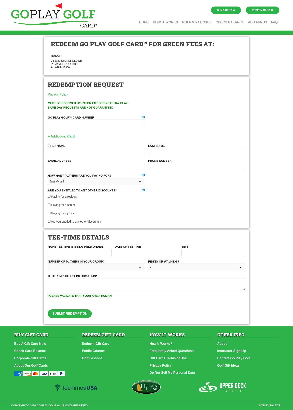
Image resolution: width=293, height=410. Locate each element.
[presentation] (188, 301)
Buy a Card (226, 10)
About (222, 343)
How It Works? (161, 343)
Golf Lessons (92, 358)
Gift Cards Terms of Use (168, 358)
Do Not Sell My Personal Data (172, 372)
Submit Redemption (69, 313)
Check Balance (229, 22)
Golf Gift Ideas (228, 365)
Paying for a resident (62, 196)
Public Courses (94, 351)
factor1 (276, 405)
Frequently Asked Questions (172, 351)
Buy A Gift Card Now (30, 343)
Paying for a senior (61, 205)
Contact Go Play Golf (233, 358)
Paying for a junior (61, 213)
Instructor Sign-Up (231, 351)
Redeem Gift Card (95, 343)
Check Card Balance (30, 351)
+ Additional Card (61, 136)
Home (144, 22)
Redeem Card (262, 10)
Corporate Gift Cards (30, 358)
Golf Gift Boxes (197, 22)
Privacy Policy (58, 94)
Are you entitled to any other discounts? (74, 221)
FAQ (274, 22)
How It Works (165, 22)
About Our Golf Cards (31, 365)
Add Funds (257, 22)
